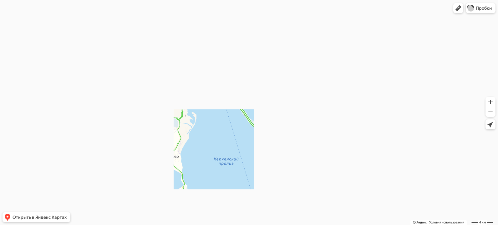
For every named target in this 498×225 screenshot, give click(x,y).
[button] (458, 8)
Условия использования (446, 222)
